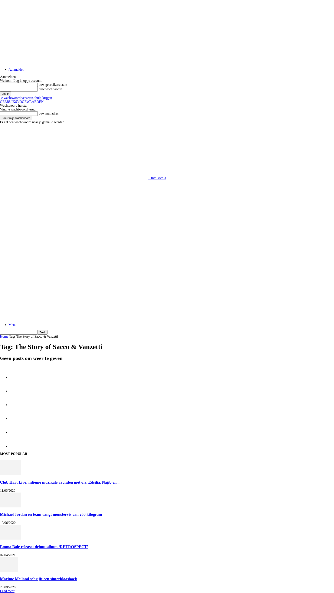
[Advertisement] (77, 189)
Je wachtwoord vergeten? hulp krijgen (26, 98)
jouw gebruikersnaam (52, 84)
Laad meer (7, 591)
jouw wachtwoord (50, 89)
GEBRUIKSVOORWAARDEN (21, 101)
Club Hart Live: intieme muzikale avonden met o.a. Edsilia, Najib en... (59, 482)
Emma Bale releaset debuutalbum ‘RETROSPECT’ (44, 546)
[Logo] (74, 317)
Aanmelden (16, 69)
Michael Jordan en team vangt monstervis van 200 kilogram (51, 514)
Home (4, 336)
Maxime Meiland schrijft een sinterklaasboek (38, 579)
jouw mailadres (48, 113)
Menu (12, 325)
